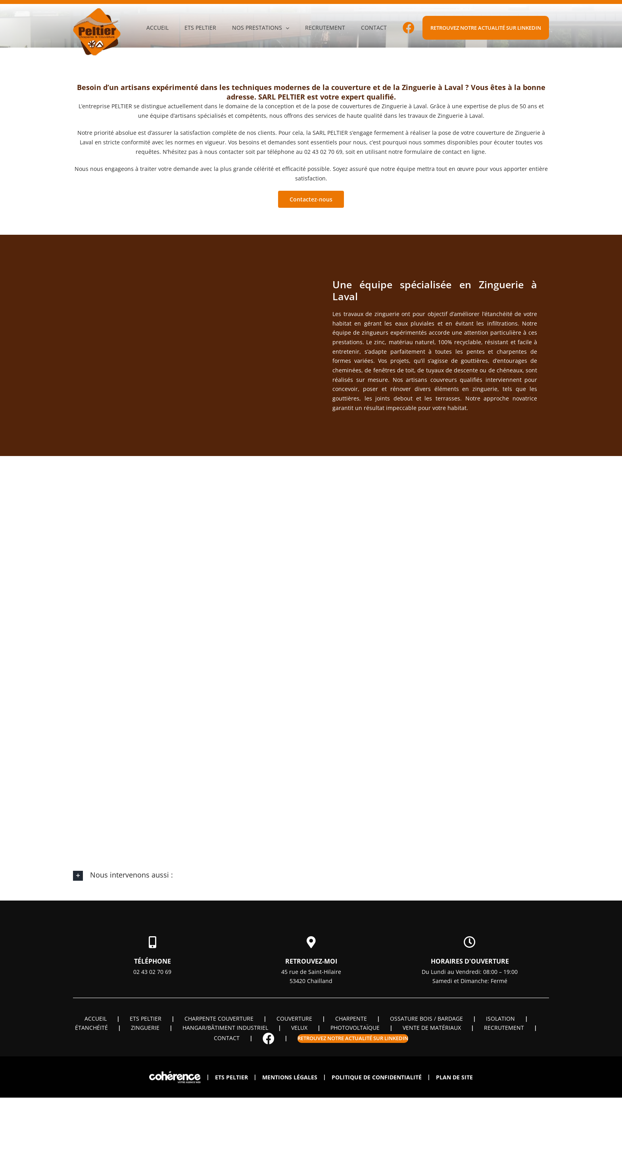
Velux (299, 1027)
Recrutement (504, 1027)
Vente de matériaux (432, 1027)
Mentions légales (289, 1077)
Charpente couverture (218, 1018)
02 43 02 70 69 (152, 971)
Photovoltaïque (355, 1027)
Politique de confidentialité (377, 1077)
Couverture (294, 1018)
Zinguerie (145, 1027)
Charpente (351, 1018)
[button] (311, 875)
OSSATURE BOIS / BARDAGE (426, 1018)
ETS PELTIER (145, 1018)
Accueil (95, 1018)
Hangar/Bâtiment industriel (225, 1027)
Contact (227, 1038)
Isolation (500, 1018)
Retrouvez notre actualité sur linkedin (353, 1038)
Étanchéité (91, 1027)
